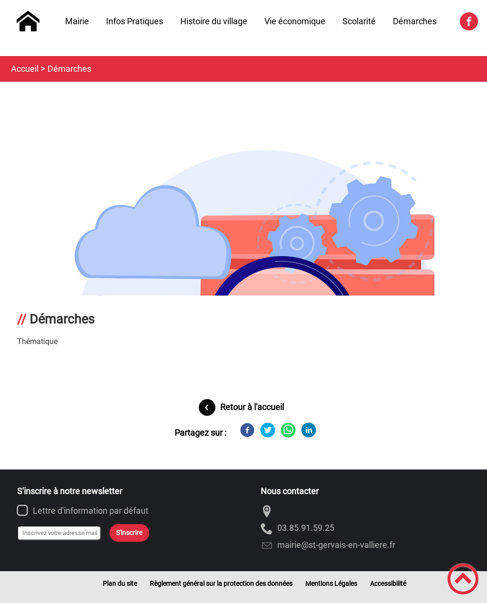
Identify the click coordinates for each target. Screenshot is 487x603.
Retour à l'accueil (252, 407)
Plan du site (120, 583)
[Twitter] (268, 430)
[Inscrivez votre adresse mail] (59, 533)
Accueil (25, 69)
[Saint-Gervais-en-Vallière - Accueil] (28, 21)
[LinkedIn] (309, 430)
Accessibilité (388, 583)
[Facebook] (247, 430)
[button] (463, 579)
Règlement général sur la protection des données (221, 583)
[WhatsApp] (288, 430)
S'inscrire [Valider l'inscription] (129, 533)
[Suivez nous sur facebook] (468, 21)
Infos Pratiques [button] (134, 21)
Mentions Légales (331, 583)
